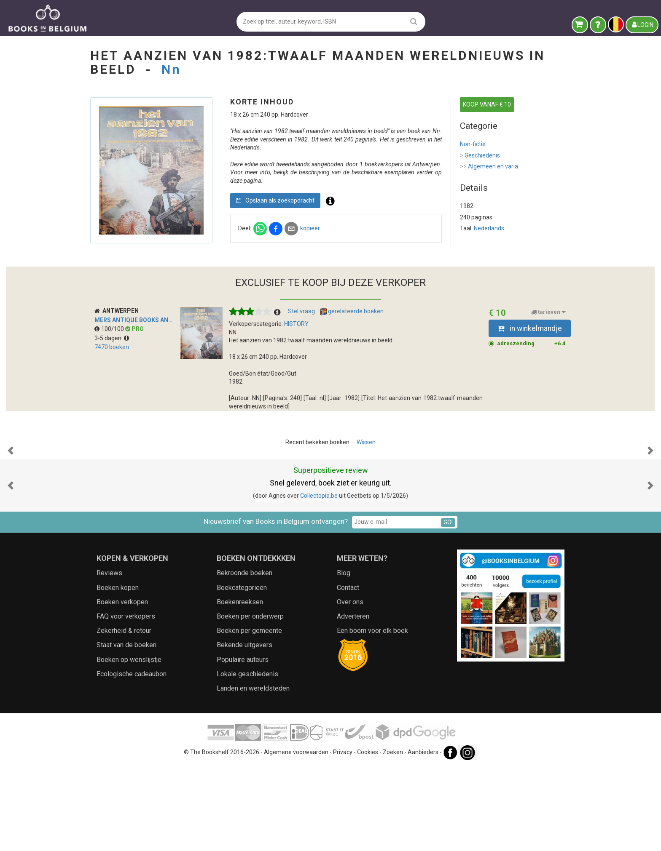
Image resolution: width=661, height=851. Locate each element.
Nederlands (489, 228)
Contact (348, 672)
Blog (343, 657)
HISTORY (296, 323)
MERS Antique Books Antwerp (141, 320)
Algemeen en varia (489, 167)
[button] (10, 493)
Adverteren (353, 700)
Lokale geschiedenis (247, 758)
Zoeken (393, 836)
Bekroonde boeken (244, 657)
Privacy (342, 836)
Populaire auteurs (243, 744)
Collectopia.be (319, 579)
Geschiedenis (480, 156)
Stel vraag (301, 311)
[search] (413, 21)
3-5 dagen (111, 338)
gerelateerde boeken (352, 311)
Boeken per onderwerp (250, 700)
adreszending (531, 343)
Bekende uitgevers (244, 729)
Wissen (366, 442)
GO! (448, 606)
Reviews (109, 657)
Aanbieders (423, 836)
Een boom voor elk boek (372, 715)
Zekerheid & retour (124, 715)
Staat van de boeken (126, 729)
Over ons (350, 686)
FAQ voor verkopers (126, 700)
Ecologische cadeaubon (132, 758)
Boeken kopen (118, 672)
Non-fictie (473, 144)
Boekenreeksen (240, 686)
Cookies (367, 836)
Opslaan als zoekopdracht (275, 200)
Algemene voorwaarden (296, 836)
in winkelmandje (529, 328)
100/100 (109, 328)
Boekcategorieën (242, 672)
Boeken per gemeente (249, 715)
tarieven (548, 312)
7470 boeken (111, 347)
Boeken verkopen (122, 686)
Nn (171, 69)
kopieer (310, 228)
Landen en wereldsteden (253, 772)
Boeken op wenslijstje (129, 744)
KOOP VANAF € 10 (487, 104)
